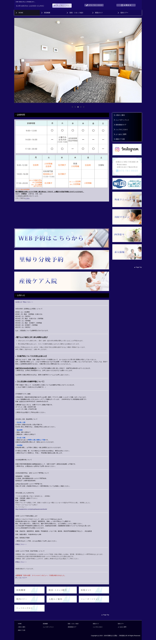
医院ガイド (99, 13)
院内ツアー (124, 13)
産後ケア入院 (120, 139)
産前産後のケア (121, 125)
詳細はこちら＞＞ (21, 544)
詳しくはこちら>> (21, 577)
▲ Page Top (138, 263)
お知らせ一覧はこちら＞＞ (24, 302)
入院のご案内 (120, 115)
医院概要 (47, 13)
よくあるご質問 (121, 134)
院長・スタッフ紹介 (76, 13)
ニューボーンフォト (122, 120)
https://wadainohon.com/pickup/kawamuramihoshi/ (31, 509)
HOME (21, 13)
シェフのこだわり (122, 129)
